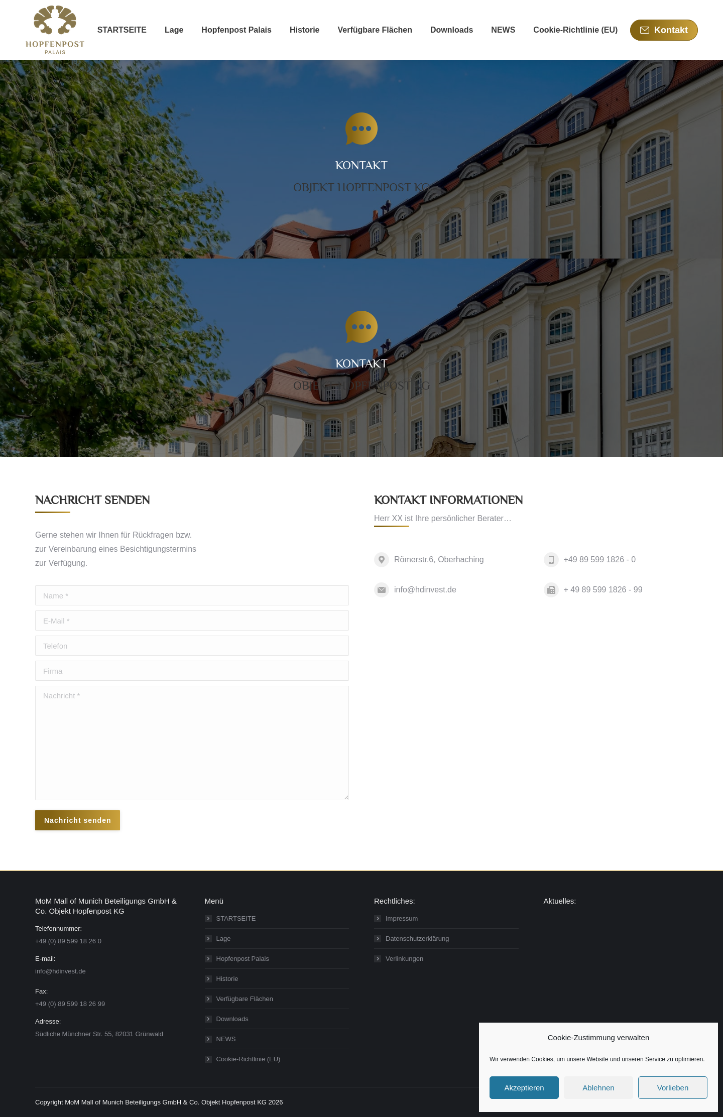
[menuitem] (122, 30)
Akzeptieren (524, 1087)
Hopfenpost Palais (243, 958)
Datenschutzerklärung (417, 938)
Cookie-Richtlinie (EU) (248, 1059)
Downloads (232, 1019)
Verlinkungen (404, 958)
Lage (223, 938)
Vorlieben (673, 1087)
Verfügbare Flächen (244, 999)
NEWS (226, 1039)
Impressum (402, 918)
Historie (227, 978)
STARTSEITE (236, 918)
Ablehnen (598, 1087)
